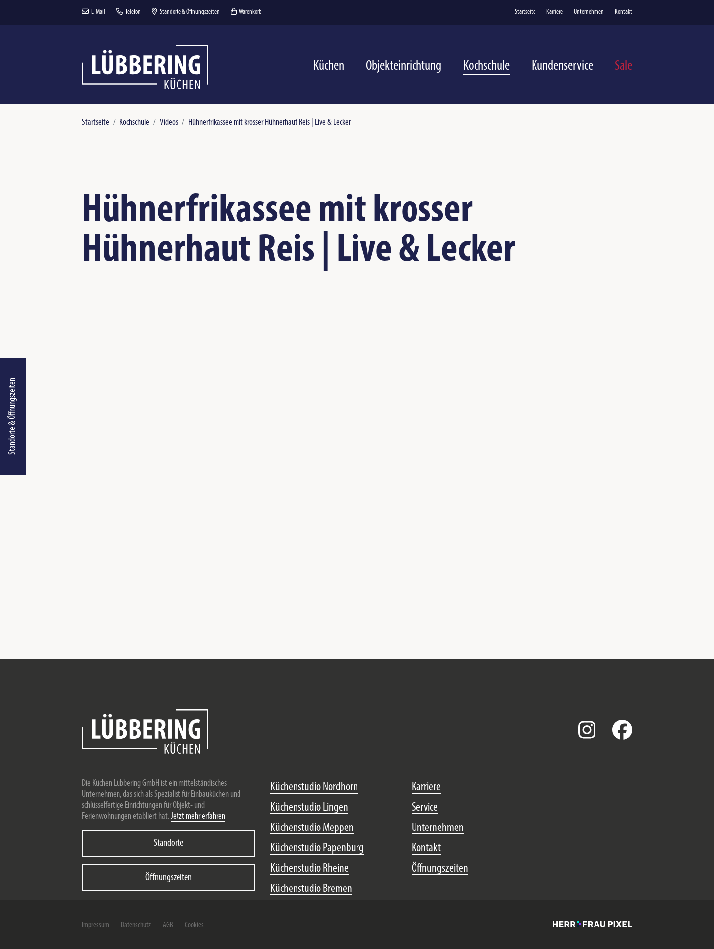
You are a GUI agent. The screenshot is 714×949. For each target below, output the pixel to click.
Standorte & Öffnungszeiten (12, 416)
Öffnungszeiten (168, 878)
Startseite (95, 122)
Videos (169, 122)
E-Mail (93, 12)
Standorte (168, 843)
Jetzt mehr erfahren (198, 816)
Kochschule (134, 122)
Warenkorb (246, 12)
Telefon (128, 12)
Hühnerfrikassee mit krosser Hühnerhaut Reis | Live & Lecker (269, 122)
